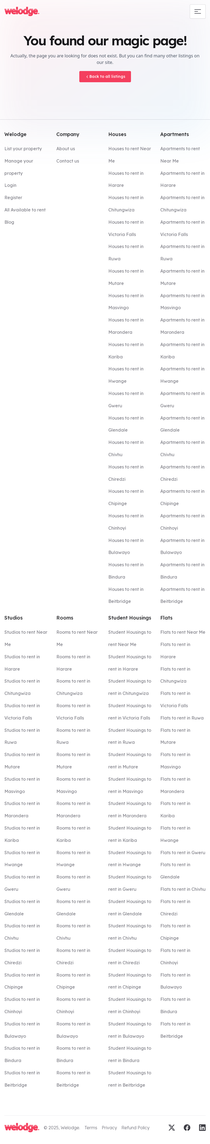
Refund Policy (135, 1127)
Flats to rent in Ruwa (182, 718)
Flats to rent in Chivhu (183, 889)
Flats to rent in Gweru (182, 852)
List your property (23, 148)
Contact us (67, 161)
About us (65, 148)
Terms (90, 1127)
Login (10, 185)
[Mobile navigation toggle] (198, 11)
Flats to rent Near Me (182, 632)
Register (13, 197)
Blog (9, 222)
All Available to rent (25, 210)
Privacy (109, 1127)
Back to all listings (105, 76)
